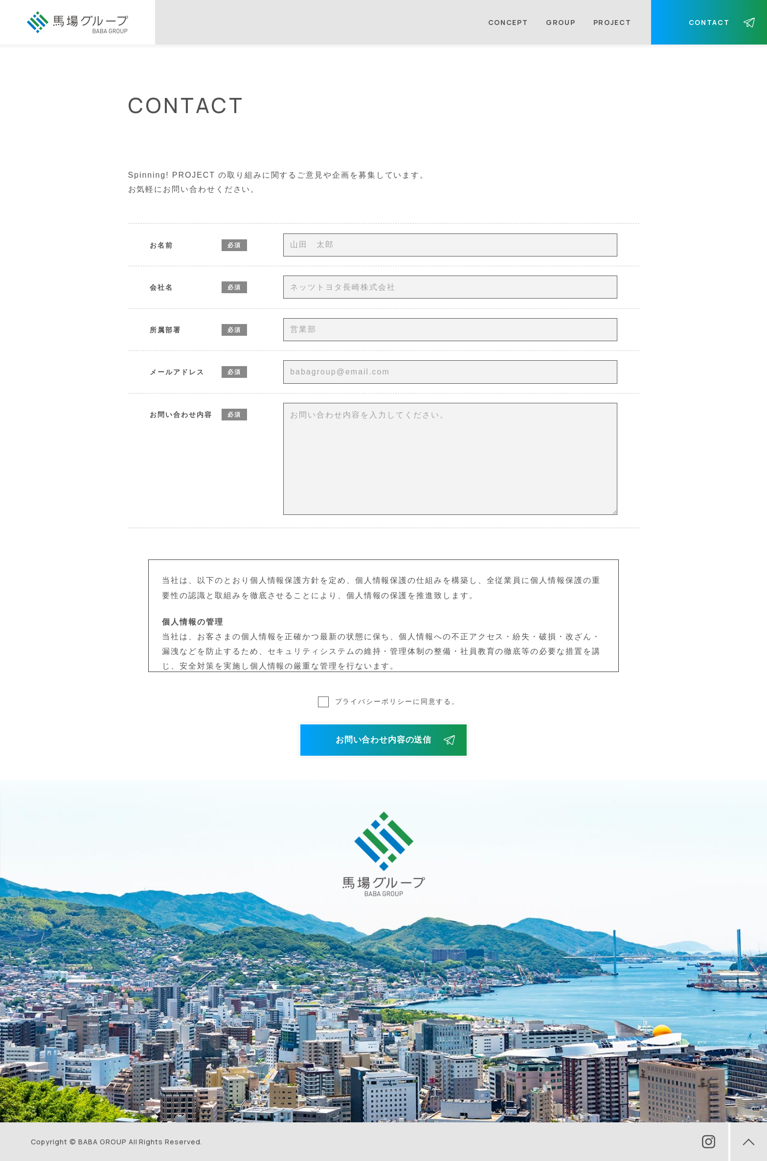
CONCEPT (508, 22)
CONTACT (709, 22)
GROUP (560, 22)
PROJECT (612, 22)
